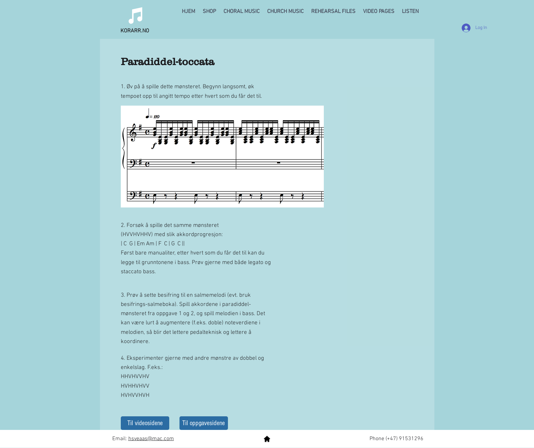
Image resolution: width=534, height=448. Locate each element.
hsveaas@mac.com (151, 438)
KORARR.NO (134, 31)
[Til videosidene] (145, 423)
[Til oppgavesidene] (203, 423)
